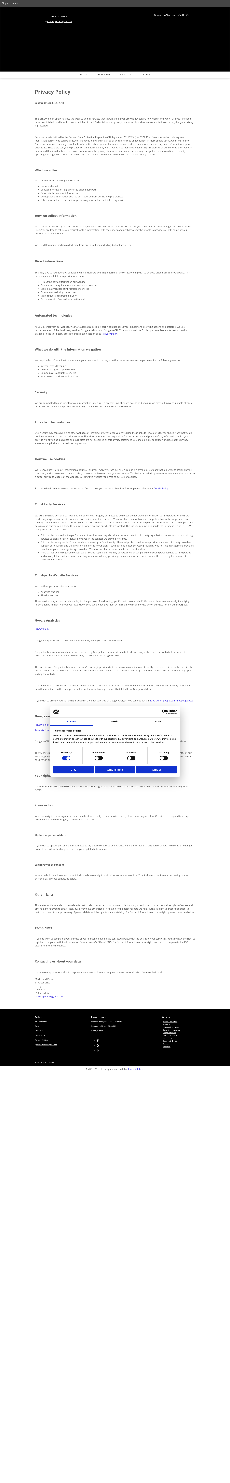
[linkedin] (98, 1051)
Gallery (145, 74)
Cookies (51, 1062)
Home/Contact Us (170, 1021)
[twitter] (98, 1045)
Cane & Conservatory (171, 1030)
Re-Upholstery (168, 1038)
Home (83, 74)
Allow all (156, 770)
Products (102, 74)
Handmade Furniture (171, 1027)
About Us (125, 74)
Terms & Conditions (45, 730)
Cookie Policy (161, 488)
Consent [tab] (71, 721)
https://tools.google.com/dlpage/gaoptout (171, 700)
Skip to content (10, 3)
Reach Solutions (136, 1069)
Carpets (166, 1044)
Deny (73, 770)
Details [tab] (115, 721)
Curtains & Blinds (170, 1041)
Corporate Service (170, 1035)
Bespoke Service (169, 1033)
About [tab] (158, 721)
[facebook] (98, 1040)
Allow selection (115, 770)
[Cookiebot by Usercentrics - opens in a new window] (164, 712)
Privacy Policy (110, 333)
